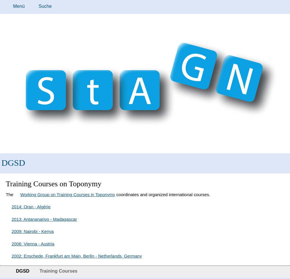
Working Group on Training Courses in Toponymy (67, 194)
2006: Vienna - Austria (33, 243)
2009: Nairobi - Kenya (33, 231)
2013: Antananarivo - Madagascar (44, 219)
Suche (45, 6)
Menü (19, 6)
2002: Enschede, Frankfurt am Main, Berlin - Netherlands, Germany (77, 256)
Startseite (5, 272)
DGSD (13, 162)
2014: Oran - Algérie (31, 206)
